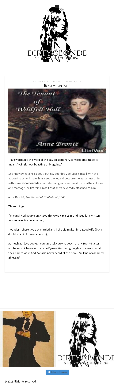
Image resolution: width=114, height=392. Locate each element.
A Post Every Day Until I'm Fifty (54, 81)
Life (78, 81)
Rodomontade (57, 85)
